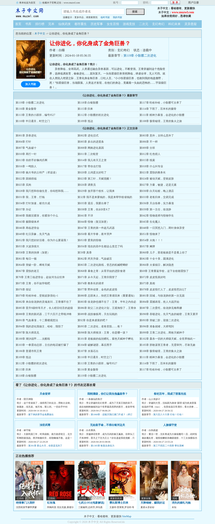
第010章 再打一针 (26, 154)
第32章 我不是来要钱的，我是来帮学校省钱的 (105, 197)
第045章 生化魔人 (149, 221)
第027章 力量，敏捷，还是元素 (158, 184)
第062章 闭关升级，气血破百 (95, 258)
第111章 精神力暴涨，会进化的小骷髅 (161, 115)
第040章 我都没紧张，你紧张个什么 (37, 215)
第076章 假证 (23, 289)
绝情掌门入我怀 (25, 502)
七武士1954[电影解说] (91, 502)
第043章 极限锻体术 (27, 221)
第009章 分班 (147, 147)
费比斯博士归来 (118, 502)
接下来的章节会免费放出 (41, 414)
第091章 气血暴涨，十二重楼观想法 (37, 320)
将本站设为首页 (27, 2)
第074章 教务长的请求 (91, 283)
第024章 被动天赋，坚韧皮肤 (156, 178)
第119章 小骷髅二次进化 (139, 55)
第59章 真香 (85, 252)
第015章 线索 (147, 160)
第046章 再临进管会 (27, 227)
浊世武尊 (45, 425)
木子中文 (34, 12)
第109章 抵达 (85, 121)
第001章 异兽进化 (26, 135)
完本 (51, 24)
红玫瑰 (51, 502)
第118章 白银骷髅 (88, 102)
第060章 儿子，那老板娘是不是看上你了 (163, 252)
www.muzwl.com (183, 12)
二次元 (143, 24)
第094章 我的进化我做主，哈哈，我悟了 (39, 326)
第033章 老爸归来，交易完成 (156, 197)
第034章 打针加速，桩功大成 (33, 203)
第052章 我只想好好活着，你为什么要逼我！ (42, 240)
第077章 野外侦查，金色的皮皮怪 (97, 289)
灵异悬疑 (190, 24)
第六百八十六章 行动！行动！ (168, 414)
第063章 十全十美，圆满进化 (156, 258)
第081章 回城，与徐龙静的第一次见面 (162, 295)
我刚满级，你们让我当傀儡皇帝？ (107, 393)
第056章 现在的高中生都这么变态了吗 (100, 246)
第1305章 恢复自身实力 (102, 445)
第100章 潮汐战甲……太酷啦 (33, 338)
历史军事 (97, 24)
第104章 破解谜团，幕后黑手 (95, 344)
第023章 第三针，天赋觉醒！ (95, 178)
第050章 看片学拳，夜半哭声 (95, 234)
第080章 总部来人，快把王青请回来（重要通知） (107, 295)
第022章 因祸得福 (26, 178)
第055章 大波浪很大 (27, 246)
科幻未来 (174, 24)
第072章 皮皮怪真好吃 (152, 277)
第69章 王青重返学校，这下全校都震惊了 (164, 271)
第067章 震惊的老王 (27, 271)
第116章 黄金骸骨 (26, 108)
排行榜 (39, 24)
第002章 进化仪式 (88, 135)
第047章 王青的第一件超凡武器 (96, 227)
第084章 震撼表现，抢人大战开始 (159, 301)
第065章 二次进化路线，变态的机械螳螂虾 (103, 264)
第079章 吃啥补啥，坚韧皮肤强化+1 (37, 295)
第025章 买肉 (23, 184)
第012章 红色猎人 (149, 154)
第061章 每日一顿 (26, 258)
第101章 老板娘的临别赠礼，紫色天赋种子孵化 (105, 338)
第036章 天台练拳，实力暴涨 (156, 203)
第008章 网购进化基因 (91, 147)
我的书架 (117, 17)
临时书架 (105, 17)
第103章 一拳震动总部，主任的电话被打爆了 (42, 344)
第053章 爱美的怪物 (89, 240)
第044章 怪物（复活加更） (93, 221)
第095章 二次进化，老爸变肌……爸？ (100, 326)
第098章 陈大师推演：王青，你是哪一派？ (103, 332)
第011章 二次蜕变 (88, 154)
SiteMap (126, 516)
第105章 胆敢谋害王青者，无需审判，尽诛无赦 (167, 344)
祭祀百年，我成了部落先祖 (170, 393)
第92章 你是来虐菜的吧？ (93, 320)
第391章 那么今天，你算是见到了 (45, 445)
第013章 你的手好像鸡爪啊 (31, 160)
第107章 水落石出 (88, 351)
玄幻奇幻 (158, 24)
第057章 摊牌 (147, 246)
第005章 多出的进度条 (91, 141)
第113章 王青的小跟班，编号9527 (35, 115)
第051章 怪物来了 (149, 234)
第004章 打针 (23, 141)
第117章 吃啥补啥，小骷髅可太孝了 (160, 102)
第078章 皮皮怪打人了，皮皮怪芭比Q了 (163, 289)
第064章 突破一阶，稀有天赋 (33, 264)
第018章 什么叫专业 (151, 166)
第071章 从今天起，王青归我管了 (97, 277)
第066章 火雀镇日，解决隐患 (156, 264)
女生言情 (113, 24)
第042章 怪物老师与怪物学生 (156, 215)
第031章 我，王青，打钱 (30, 197)
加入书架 (30, 84)
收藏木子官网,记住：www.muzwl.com (61, 2)
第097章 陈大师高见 (27, 332)
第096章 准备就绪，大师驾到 (156, 326)
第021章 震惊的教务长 (152, 172)
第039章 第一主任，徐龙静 (155, 209)
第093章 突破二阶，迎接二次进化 (159, 320)
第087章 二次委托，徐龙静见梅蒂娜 (160, 308)
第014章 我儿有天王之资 (92, 160)
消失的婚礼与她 (181, 502)
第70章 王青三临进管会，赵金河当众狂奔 (40, 277)
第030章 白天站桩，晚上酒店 (156, 191)
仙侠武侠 (64, 24)
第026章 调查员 (87, 184)
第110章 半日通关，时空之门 (33, 121)
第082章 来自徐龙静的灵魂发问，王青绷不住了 (44, 301)
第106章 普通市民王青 (29, 351)
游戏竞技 (129, 24)
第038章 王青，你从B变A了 (94, 209)
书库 (28, 24)
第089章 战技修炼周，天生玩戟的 (97, 314)
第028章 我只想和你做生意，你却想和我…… (42, 191)
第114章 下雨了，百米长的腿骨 (157, 108)
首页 (18, 24)
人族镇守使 (170, 425)
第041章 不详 (85, 215)
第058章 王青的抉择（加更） (33, 252)
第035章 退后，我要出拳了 (93, 203)
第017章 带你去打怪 (89, 166)
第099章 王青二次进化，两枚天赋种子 (162, 332)
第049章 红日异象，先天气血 (33, 234)
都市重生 (80, 24)
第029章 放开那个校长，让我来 (96, 191)
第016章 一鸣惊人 (26, 166)
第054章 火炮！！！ (151, 240)
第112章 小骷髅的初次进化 (93, 115)
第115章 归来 (85, 108)
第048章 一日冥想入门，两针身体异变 (162, 227)
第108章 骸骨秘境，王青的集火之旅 (160, 121)
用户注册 (193, 2)
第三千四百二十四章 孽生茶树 (168, 445)
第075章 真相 (147, 283)
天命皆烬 (45, 393)
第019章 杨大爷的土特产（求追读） (37, 172)
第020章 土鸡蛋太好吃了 (92, 172)
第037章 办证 (23, 209)
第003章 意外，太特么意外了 (156, 135)
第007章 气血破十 (26, 147)
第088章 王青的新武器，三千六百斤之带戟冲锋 (44, 314)
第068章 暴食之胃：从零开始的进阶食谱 (101, 271)
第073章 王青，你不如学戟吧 (33, 283)
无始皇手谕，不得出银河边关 (107, 425)
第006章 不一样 (148, 141)
